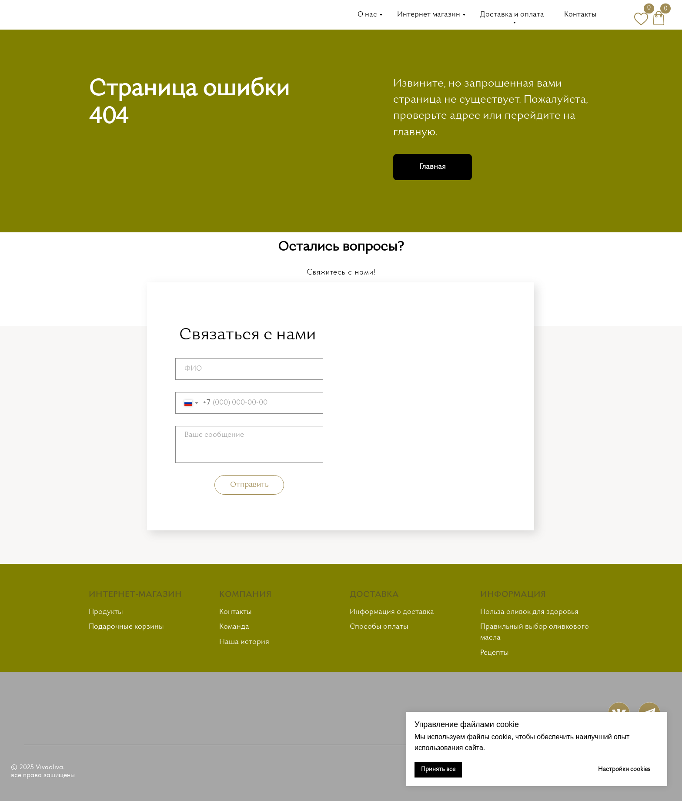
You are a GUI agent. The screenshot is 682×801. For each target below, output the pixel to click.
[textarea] (249, 444)
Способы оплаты (379, 626)
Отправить (249, 485)
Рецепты (494, 653)
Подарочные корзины (126, 626)
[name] (249, 369)
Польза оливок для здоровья (529, 612)
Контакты (580, 14)
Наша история (244, 642)
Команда (234, 626)
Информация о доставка (392, 612)
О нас (367, 14)
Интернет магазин (428, 14)
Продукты (106, 612)
